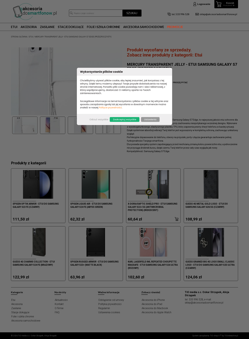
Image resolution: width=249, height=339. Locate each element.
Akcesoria (29, 27)
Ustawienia (150, 119)
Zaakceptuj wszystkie (124, 119)
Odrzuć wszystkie (98, 119)
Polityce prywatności (110, 107)
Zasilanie (47, 27)
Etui (14, 27)
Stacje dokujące (71, 27)
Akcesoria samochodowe (143, 27)
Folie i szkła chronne (103, 27)
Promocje (175, 27)
